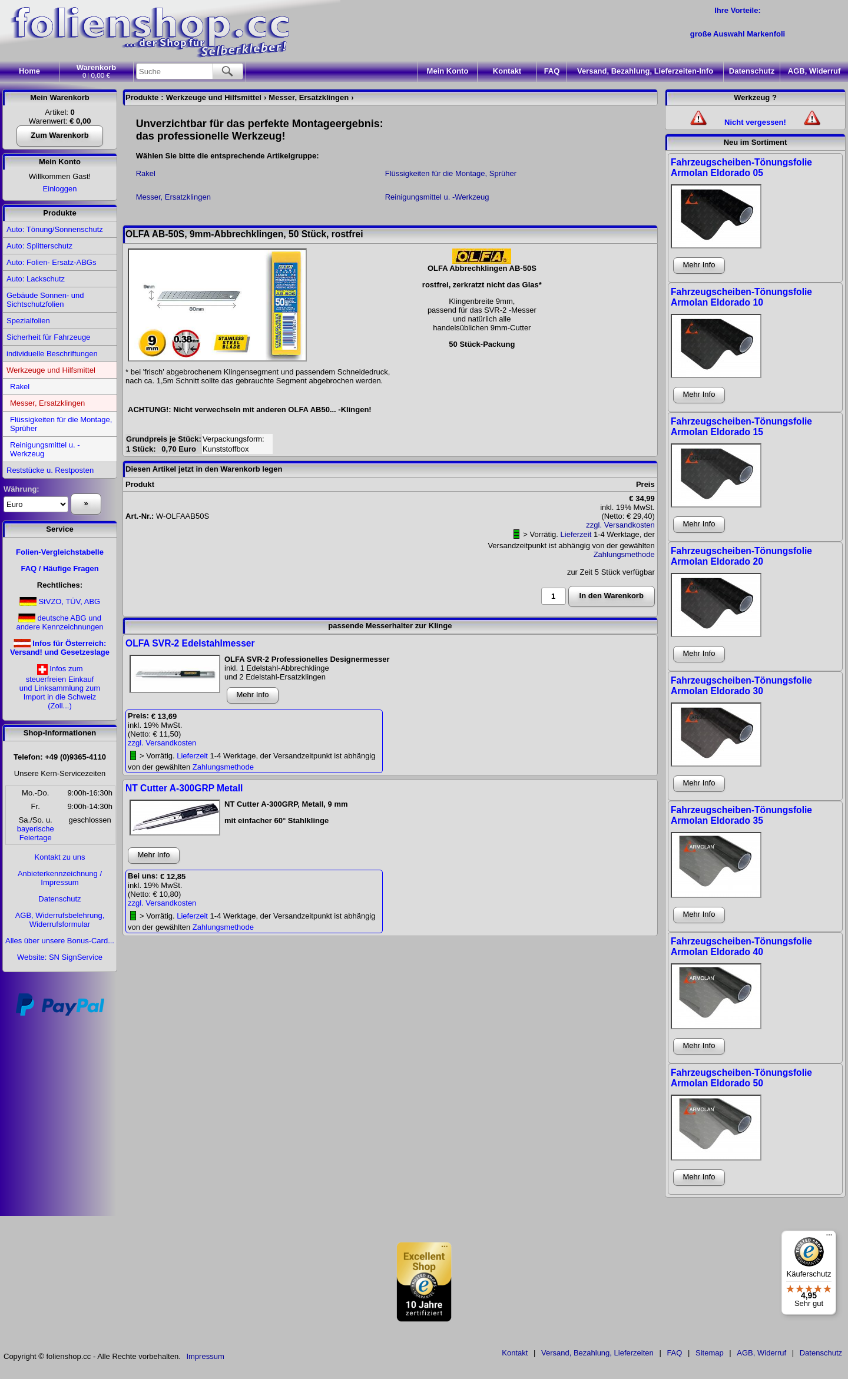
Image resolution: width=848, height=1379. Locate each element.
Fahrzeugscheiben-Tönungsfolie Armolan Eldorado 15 (741, 426)
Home (29, 71)
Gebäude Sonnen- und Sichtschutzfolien (45, 300)
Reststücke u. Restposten (50, 470)
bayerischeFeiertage (35, 833)
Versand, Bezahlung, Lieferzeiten (597, 1352)
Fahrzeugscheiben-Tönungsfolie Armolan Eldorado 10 (741, 297)
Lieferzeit (576, 534)
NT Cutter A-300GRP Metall (184, 788)
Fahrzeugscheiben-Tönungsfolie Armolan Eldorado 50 (741, 1078)
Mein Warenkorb (60, 97)
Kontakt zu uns (60, 857)
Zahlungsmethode (624, 554)
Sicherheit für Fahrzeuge (48, 337)
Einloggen (60, 188)
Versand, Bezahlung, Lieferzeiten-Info (645, 71)
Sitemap (709, 1352)
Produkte (59, 212)
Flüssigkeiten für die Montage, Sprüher (61, 424)
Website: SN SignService (59, 957)
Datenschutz (751, 71)
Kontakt (507, 71)
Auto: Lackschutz (35, 278)
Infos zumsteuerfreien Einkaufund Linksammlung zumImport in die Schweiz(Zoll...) (59, 687)
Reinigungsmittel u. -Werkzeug (45, 449)
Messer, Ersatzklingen (47, 403)
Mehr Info (253, 694)
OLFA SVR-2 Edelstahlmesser (190, 643)
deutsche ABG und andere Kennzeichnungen (59, 622)
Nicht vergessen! (755, 122)
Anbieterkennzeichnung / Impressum (60, 878)
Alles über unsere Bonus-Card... (59, 940)
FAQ (552, 71)
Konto (448, 71)
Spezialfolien (28, 320)
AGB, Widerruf (814, 71)
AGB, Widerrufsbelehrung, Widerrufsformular (60, 920)
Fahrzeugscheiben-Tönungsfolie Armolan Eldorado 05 (741, 167)
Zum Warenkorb (59, 135)
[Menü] (829, 1238)
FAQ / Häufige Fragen (59, 568)
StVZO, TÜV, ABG (69, 601)
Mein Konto (60, 161)
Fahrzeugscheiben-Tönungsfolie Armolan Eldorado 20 (741, 556)
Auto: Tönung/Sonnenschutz (54, 229)
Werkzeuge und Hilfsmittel (50, 370)
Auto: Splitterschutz (39, 245)
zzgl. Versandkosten (620, 525)
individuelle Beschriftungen (52, 353)
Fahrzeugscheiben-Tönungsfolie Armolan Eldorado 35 (741, 815)
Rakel (19, 386)
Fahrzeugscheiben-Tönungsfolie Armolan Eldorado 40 (741, 946)
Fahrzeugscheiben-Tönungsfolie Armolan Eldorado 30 (741, 685)
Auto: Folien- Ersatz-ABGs (51, 262)
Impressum (205, 1356)
